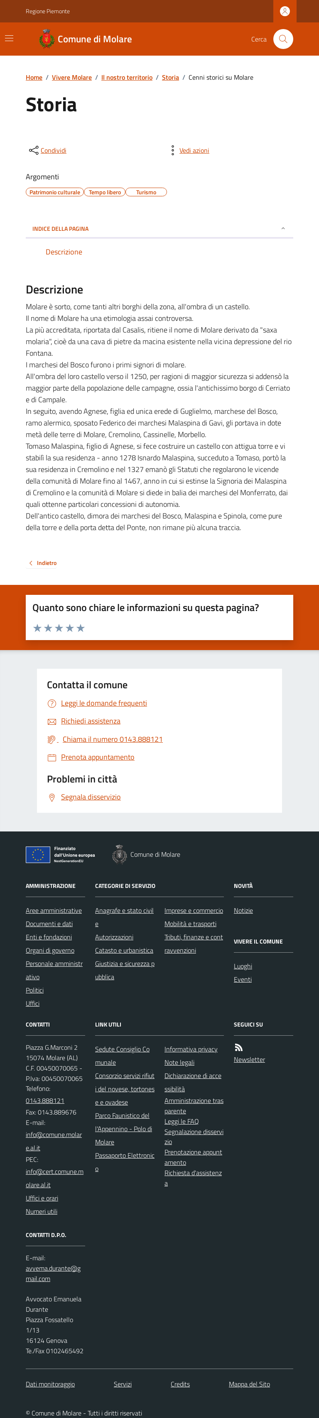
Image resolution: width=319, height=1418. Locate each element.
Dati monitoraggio (50, 1384)
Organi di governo (50, 950)
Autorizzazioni (114, 937)
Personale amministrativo (54, 970)
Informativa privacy (191, 1049)
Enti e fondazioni (49, 937)
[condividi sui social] (47, 150)
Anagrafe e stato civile (124, 917)
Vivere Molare (72, 77)
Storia (170, 77)
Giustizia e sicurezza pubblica (125, 970)
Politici (35, 990)
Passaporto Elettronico (125, 1162)
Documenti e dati (49, 924)
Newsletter (249, 1059)
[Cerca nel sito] (280, 39)
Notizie (243, 910)
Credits (180, 1384)
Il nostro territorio (126, 77)
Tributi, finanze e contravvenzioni (193, 943)
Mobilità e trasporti (190, 924)
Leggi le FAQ (181, 1121)
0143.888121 (45, 1100)
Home (34, 77)
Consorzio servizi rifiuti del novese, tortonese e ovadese (125, 1089)
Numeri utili (41, 1211)
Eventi (243, 979)
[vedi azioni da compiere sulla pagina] (187, 150)
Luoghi (243, 966)
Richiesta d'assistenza (193, 1178)
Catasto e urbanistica (124, 950)
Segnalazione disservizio (193, 1137)
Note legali (179, 1062)
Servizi (123, 1384)
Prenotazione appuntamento (193, 1157)
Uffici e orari (42, 1198)
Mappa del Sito (249, 1384)
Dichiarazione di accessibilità (192, 1082)
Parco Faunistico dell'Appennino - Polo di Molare (123, 1128)
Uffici (32, 1003)
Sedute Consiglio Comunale (122, 1055)
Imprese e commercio (193, 910)
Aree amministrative (54, 910)
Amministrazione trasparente (193, 1105)
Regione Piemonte (48, 11)
